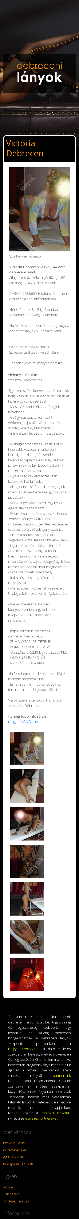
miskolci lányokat (56, 1112)
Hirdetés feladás (16, 1201)
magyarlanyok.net (21, 1048)
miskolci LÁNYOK (16, 1142)
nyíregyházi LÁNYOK (19, 1150)
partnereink (62, 1075)
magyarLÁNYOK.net (23, 721)
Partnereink (12, 1194)
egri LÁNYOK (13, 1157)
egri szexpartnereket (41, 1118)
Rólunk (8, 1187)
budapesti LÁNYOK (18, 1164)
